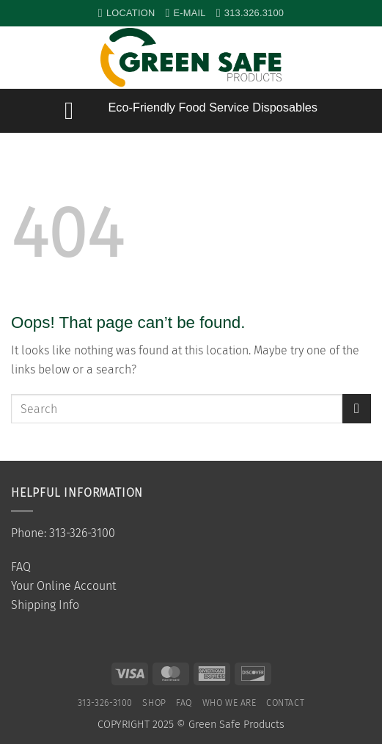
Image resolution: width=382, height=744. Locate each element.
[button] (363, 58)
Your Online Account (63, 586)
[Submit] (356, 408)
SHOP (154, 703)
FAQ (21, 567)
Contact (285, 703)
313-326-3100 (105, 703)
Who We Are (229, 703)
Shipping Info (45, 605)
